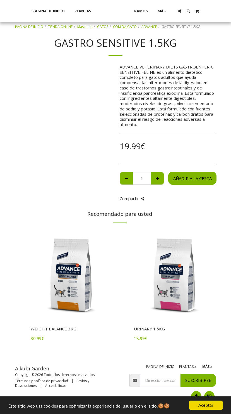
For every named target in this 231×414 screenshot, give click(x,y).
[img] (72, 275)
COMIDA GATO (125, 26)
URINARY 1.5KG (149, 329)
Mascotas (84, 26)
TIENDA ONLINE (60, 26)
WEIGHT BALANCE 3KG (53, 329)
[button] (187, 11)
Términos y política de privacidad (41, 380)
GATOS (102, 26)
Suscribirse (198, 380)
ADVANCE (149, 26)
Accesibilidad (55, 385)
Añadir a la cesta (192, 178)
